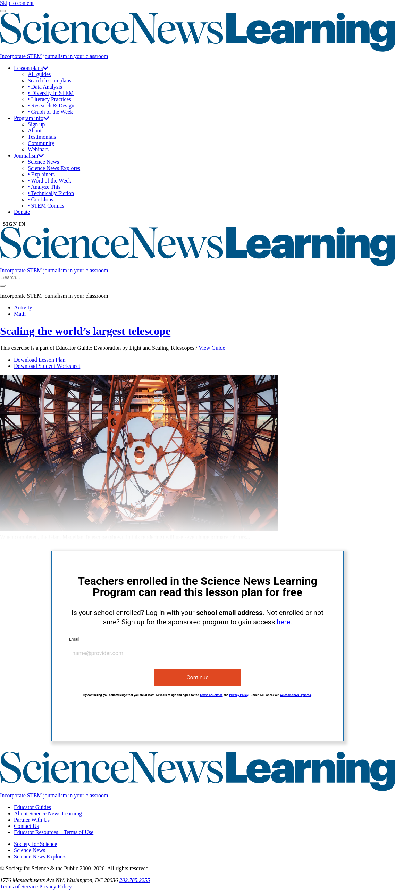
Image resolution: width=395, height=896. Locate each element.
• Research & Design (51, 105)
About (35, 131)
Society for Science (35, 844)
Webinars (38, 149)
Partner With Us (32, 820)
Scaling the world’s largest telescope (85, 331)
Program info (31, 118)
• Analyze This (44, 187)
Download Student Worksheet (47, 366)
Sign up (36, 124)
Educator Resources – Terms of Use (53, 832)
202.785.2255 (134, 880)
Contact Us (26, 826)
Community (41, 143)
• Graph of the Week (50, 112)
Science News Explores (54, 168)
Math (20, 314)
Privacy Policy (238, 695)
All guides (39, 74)
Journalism (29, 156)
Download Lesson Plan (39, 360)
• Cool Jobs (40, 199)
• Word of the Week (49, 181)
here (283, 622)
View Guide (212, 348)
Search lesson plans (49, 80)
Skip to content (17, 3)
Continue (197, 677)
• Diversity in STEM (51, 93)
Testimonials (42, 137)
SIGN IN (14, 224)
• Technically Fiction (51, 193)
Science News (43, 162)
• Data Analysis (45, 87)
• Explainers (41, 174)
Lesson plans (31, 68)
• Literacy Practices (49, 99)
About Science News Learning (48, 813)
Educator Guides (32, 807)
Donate (22, 212)
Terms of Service (211, 695)
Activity (23, 307)
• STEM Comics (46, 206)
